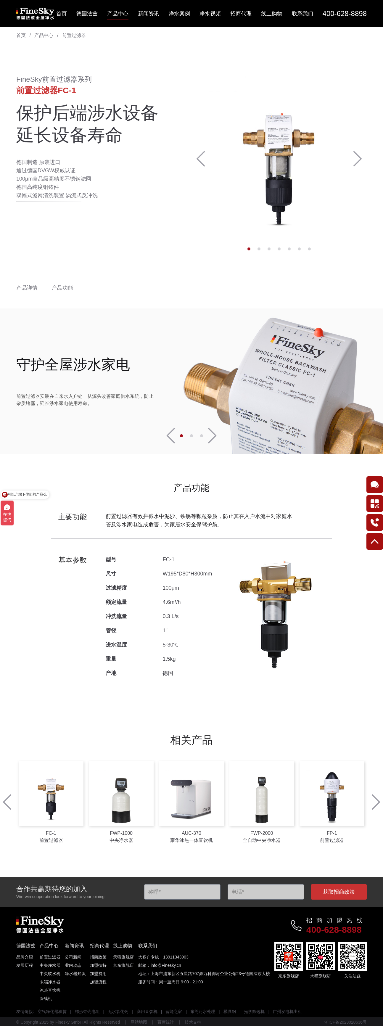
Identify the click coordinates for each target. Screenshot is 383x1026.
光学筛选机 (254, 1011)
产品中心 (117, 14)
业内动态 (73, 965)
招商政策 (98, 957)
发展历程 (24, 965)
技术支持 (193, 1022)
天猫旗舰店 (123, 957)
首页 (61, 14)
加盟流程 (98, 982)
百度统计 (165, 1022)
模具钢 (229, 1011)
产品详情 (27, 288)
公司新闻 (73, 957)
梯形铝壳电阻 (87, 1011)
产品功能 (62, 288)
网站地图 (139, 1022)
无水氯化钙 (118, 1011)
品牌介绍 (24, 957)
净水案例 (179, 14)
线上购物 (271, 14)
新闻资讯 (148, 14)
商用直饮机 (147, 1011)
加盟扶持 (98, 965)
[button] (201, 159)
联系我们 (302, 14)
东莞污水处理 (202, 1011)
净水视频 (210, 14)
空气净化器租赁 (52, 1011)
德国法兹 (87, 14)
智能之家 (173, 1011)
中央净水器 (50, 965)
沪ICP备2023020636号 (345, 1022)
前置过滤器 (74, 35)
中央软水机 (50, 973)
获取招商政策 (339, 892)
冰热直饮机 (50, 990)
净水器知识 (75, 973)
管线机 (46, 998)
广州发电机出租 (287, 1011)
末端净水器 (50, 982)
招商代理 (241, 14)
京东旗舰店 (123, 965)
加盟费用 (98, 973)
